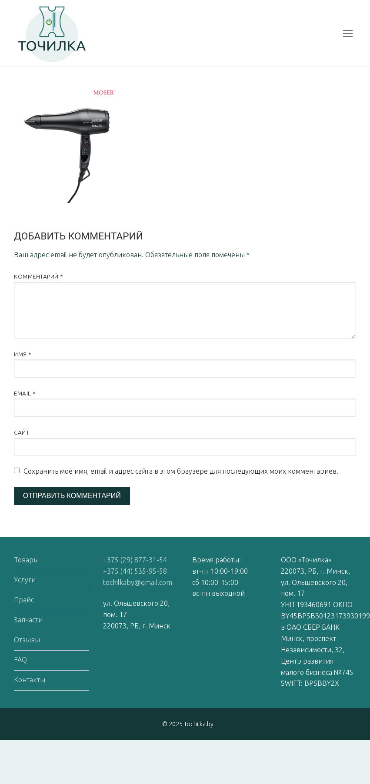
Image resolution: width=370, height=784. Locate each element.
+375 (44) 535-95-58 (135, 571)
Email (25, 393)
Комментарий (38, 276)
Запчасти (28, 620)
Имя (23, 354)
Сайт (21, 432)
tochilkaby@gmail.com (137, 582)
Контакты (29, 680)
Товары (26, 560)
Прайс (24, 600)
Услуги (25, 580)
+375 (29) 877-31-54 (135, 560)
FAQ (20, 660)
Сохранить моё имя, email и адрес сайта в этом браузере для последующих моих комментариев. (180, 471)
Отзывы (27, 640)
